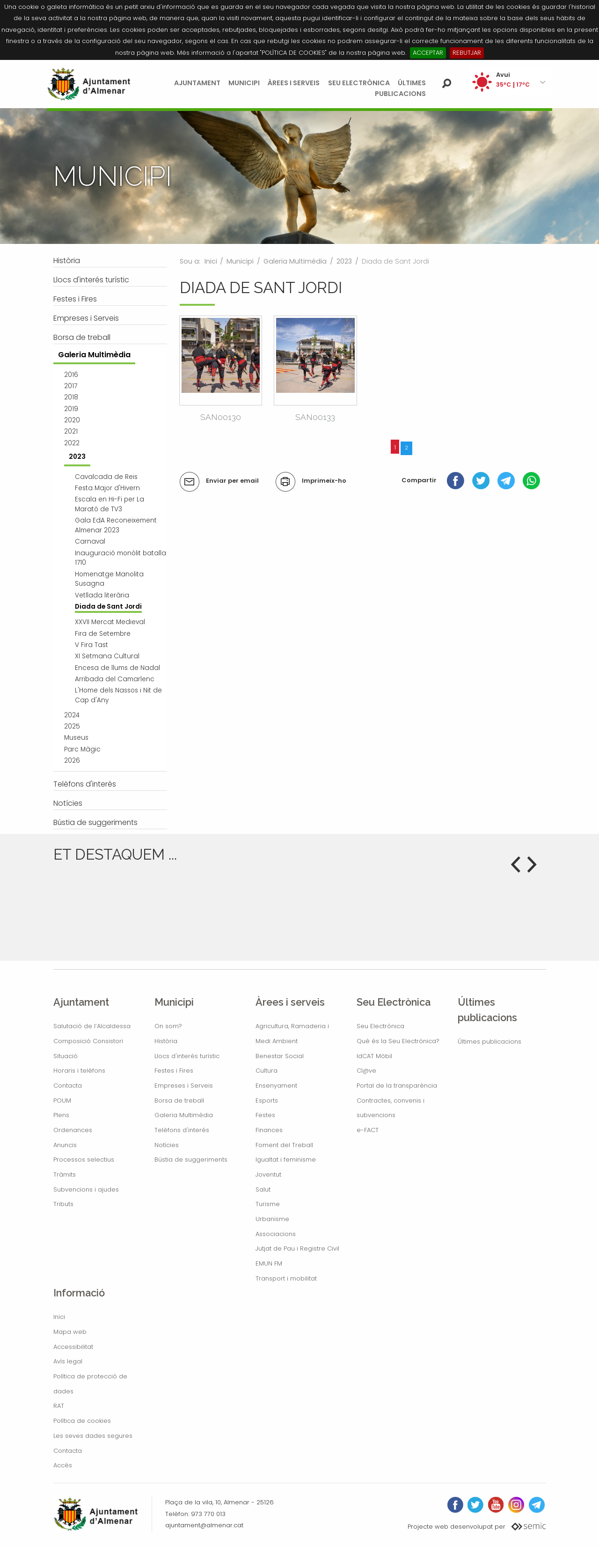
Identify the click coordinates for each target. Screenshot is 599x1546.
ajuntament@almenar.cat (204, 1525)
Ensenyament (276, 1085)
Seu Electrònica (359, 83)
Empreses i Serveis (183, 1085)
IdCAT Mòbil (374, 1056)
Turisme (268, 1204)
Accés (62, 1465)
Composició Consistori (88, 1041)
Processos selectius (83, 1159)
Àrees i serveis (294, 83)
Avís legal (67, 1361)
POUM (62, 1100)
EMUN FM (269, 1263)
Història (165, 1041)
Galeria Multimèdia (295, 261)
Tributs (63, 1204)
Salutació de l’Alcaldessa (92, 1026)
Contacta (67, 1085)
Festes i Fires (173, 1070)
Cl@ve (366, 1070)
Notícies (166, 1145)
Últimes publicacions (489, 1041)
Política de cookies (82, 1420)
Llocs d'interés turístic (186, 1056)
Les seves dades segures (92, 1435)
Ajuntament (197, 83)
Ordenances (72, 1130)
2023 (344, 261)
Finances (269, 1130)
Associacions (276, 1233)
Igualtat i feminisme (286, 1159)
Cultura (267, 1070)
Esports (267, 1100)
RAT (58, 1405)
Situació (65, 1056)
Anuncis (65, 1145)
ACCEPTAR (428, 52)
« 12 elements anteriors (218, 447)
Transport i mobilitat (286, 1278)
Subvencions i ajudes (86, 1189)
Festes (265, 1115)
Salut (263, 1189)
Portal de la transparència (397, 1085)
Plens (61, 1115)
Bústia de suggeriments (190, 1159)
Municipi (244, 83)
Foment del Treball (284, 1145)
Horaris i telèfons (79, 1070)
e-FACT (368, 1130)
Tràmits (64, 1174)
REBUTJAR (467, 52)
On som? (168, 1026)
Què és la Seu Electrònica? (398, 1041)
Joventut (268, 1174)
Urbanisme (272, 1219)
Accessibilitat (73, 1346)
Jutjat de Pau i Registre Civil (297, 1248)
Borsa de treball (179, 1100)
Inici (211, 261)
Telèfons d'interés (181, 1130)
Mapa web (70, 1331)
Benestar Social (280, 1056)
